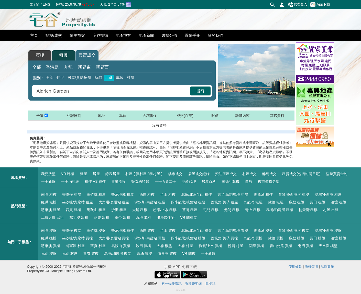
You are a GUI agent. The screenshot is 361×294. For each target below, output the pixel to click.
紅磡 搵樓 (49, 238)
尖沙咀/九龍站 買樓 (77, 238)
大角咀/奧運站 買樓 (114, 238)
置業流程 (118, 181)
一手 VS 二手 (165, 181)
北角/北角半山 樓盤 (196, 230)
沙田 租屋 (119, 210)
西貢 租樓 (73, 210)
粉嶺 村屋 (235, 246)
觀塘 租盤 (296, 202)
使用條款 (295, 266)
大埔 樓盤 (164, 246)
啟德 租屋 (275, 202)
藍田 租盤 (317, 202)
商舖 (98, 77)
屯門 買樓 (305, 246)
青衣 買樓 (91, 253)
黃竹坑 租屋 (96, 194)
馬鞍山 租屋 (96, 210)
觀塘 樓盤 (296, 238)
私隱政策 (327, 266)
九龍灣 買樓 (253, 238)
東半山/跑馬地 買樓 (232, 230)
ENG (46, 4)
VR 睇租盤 (188, 217)
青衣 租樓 (252, 210)
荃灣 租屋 (190, 210)
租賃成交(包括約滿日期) (301, 174)
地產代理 (189, 181)
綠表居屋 (112, 174)
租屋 (83, 174)
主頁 (34, 35)
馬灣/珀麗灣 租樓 (279, 210)
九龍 (68, 67)
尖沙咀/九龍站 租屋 (77, 202)
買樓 (40, 55)
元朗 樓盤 (49, 253)
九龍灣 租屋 (253, 202)
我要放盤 (48, 174)
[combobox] (112, 91)
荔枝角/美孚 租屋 (224, 202)
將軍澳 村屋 (75, 246)
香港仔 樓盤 (71, 230)
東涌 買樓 (144, 253)
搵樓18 (210, 284)
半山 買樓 (168, 230)
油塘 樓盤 (338, 238)
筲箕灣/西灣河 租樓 (293, 194)
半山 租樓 (168, 194)
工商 (109, 77)
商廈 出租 (101, 217)
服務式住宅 (165, 217)
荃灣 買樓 (256, 246)
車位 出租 (122, 217)
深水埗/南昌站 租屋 (150, 202)
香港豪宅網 (193, 284)
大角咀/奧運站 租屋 (114, 202)
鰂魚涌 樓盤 (263, 230)
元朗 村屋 (70, 253)
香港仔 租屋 (71, 194)
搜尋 (200, 91)
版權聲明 (311, 266)
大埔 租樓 (140, 210)
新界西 (102, 67)
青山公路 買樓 (281, 246)
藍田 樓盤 (317, 238)
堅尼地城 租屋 (122, 194)
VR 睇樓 (67, 174)
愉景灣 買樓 (167, 253)
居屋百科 (209, 181)
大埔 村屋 (185, 246)
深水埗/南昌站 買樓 (150, 238)
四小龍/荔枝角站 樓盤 (188, 238)
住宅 (60, 77)
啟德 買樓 (275, 238)
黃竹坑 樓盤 (96, 230)
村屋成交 (249, 174)
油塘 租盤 (338, 202)
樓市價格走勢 (268, 181)
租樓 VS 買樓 (95, 181)
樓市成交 (175, 174)
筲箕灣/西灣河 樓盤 (293, 230)
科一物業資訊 (172, 284)
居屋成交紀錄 (199, 174)
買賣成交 (87, 55)
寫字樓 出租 (78, 217)
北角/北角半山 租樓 (196, 194)
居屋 (96, 174)
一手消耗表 (70, 181)
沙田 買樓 (143, 246)
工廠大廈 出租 (52, 217)
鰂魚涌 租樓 (263, 194)
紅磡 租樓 (49, 202)
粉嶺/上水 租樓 (165, 210)
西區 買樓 (147, 230)
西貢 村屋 (98, 246)
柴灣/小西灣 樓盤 (328, 230)
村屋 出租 (330, 210)
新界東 (84, 67)
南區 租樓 (49, 194)
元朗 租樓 (231, 210)
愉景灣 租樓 (308, 210)
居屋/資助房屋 (79, 77)
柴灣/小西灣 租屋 (328, 194)
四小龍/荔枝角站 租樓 (188, 202)
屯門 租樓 (210, 210)
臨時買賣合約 (336, 174)
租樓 (63, 55)
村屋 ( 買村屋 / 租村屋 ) (143, 174)
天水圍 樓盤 (328, 246)
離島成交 (269, 174)
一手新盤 (48, 181)
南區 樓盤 (49, 230)
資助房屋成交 (226, 174)
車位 (120, 77)
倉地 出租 (143, 217)
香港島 (52, 67)
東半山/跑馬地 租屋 (232, 194)
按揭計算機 (230, 181)
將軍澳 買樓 (50, 246)
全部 (36, 67)
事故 (248, 181)
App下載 (320, 4)
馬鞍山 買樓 (120, 246)
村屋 (130, 77)
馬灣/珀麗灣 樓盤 (117, 253)
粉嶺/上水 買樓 (210, 246)
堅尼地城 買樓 (122, 230)
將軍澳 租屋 (50, 210)
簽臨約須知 (140, 181)
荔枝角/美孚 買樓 (224, 238)
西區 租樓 (147, 194)
